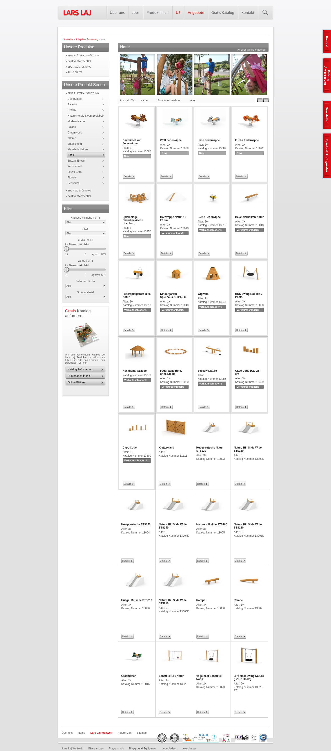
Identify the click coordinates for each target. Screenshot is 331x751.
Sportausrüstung (79, 67)
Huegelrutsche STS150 (136, 524)
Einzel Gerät (75, 171)
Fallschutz (75, 72)
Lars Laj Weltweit (101, 732)
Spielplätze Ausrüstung (86, 39)
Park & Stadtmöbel (80, 61)
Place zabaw (96, 748)
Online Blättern (77, 382)
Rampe (200, 600)
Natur (71, 155)
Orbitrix (72, 110)
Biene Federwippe (209, 217)
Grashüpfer (128, 676)
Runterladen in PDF (79, 376)
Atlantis (72, 138)
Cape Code (130, 447)
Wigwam (203, 294)
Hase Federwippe (209, 140)
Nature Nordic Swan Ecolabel (85, 115)
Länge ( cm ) (85, 260)
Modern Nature (77, 121)
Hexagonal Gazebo (135, 370)
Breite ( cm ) (85, 239)
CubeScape (75, 98)
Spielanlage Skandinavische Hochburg (133, 220)
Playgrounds (116, 748)
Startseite (68, 39)
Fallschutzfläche (85, 281)
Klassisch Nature (78, 149)
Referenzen (124, 732)
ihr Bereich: (72, 244)
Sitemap (142, 732)
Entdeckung (75, 143)
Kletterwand (166, 447)
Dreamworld (75, 132)
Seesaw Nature (207, 370)
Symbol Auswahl (169, 100)
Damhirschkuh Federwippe (132, 142)
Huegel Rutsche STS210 (136, 600)
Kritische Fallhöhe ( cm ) (85, 217)
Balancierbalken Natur (249, 217)
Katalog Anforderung (80, 369)
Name (144, 100)
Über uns (67, 732)
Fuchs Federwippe (247, 140)
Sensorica (74, 183)
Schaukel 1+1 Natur (171, 676)
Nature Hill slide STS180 (211, 524)
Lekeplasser (189, 748)
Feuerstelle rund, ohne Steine (171, 372)
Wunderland (75, 166)
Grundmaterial (85, 292)
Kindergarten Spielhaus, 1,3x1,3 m (173, 295)
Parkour (72, 104)
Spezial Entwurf (77, 160)
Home (81, 732)
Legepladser (169, 748)
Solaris (72, 127)
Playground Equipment (142, 748)
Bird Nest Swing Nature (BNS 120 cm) (249, 677)
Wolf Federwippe (171, 140)
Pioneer (72, 177)
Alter (85, 228)
